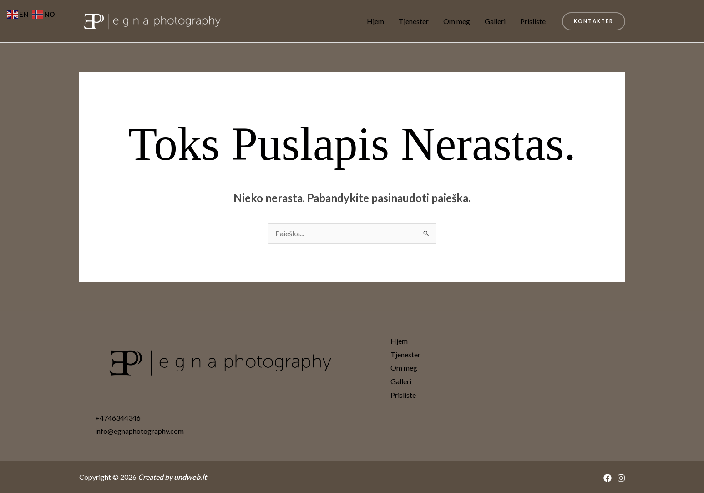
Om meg (456, 21)
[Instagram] (621, 478)
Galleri (495, 21)
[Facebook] (607, 478)
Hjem (375, 21)
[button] (593, 21)
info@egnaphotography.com (139, 431)
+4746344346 (118, 417)
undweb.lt (190, 477)
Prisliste (533, 21)
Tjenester (414, 21)
